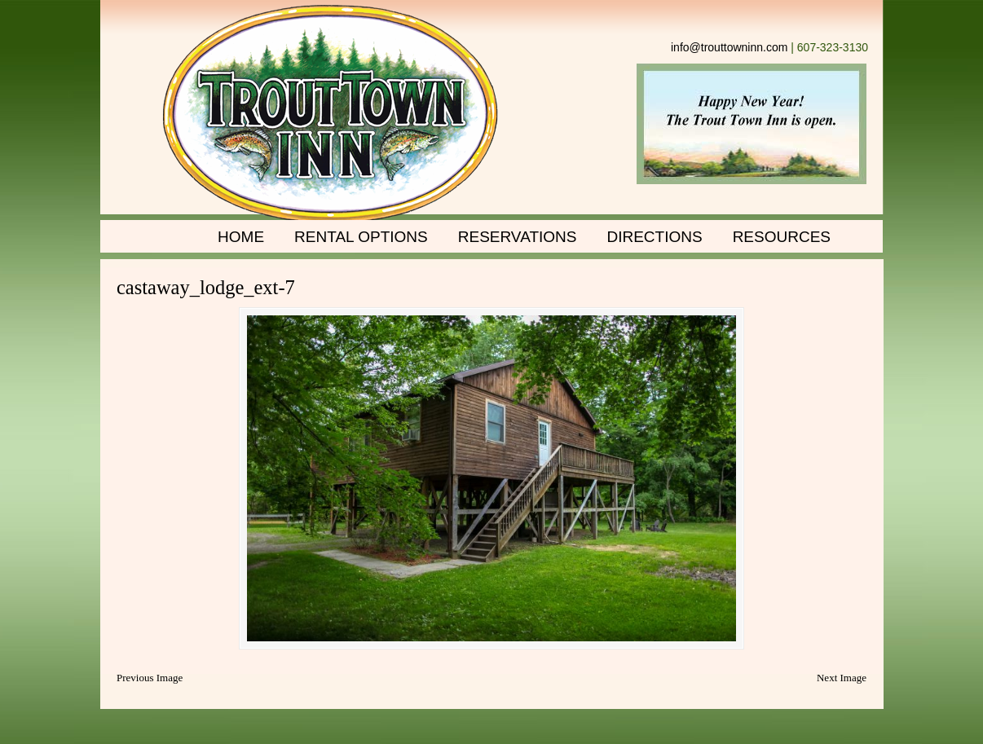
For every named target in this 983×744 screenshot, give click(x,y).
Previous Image (150, 677)
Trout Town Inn (330, 114)
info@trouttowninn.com (729, 47)
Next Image (841, 677)
